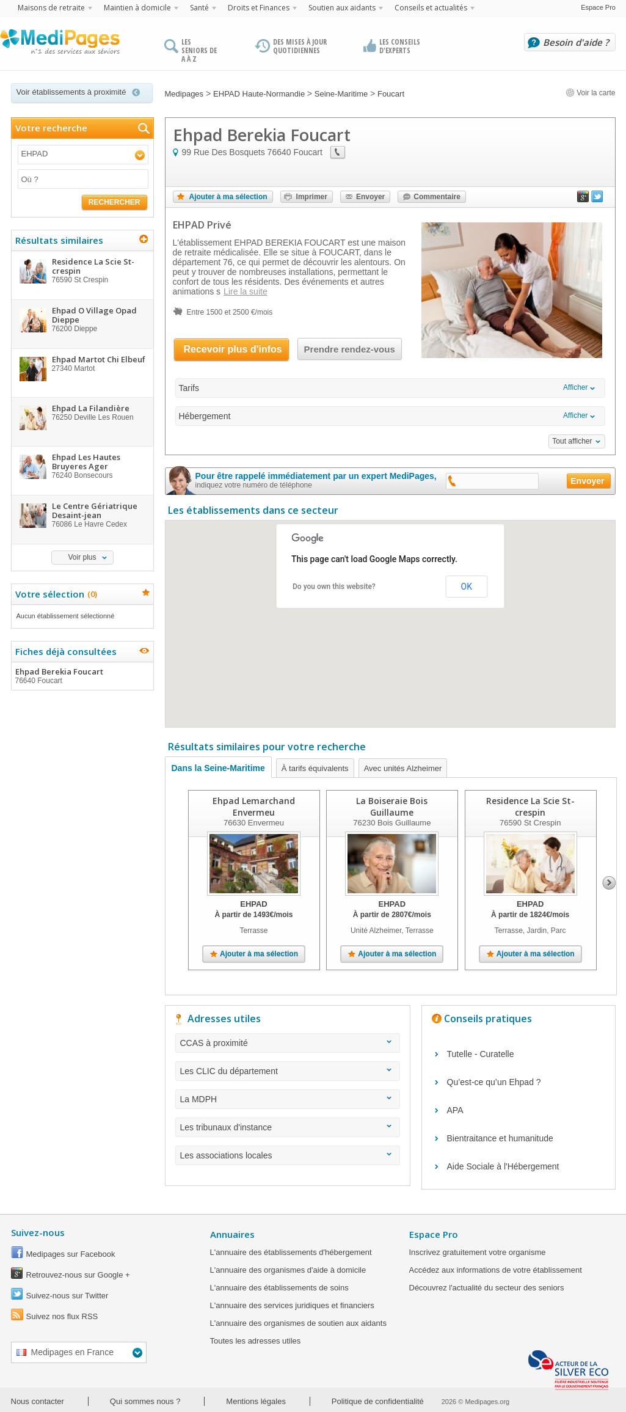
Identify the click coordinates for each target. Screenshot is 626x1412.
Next (609, 883)
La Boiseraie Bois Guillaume (392, 806)
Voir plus (82, 557)
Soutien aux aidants (342, 7)
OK (466, 586)
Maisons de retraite (51, 7)
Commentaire (436, 196)
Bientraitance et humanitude (500, 1138)
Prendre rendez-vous (349, 349)
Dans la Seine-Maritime (218, 768)
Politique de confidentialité (378, 1401)
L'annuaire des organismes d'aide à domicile (288, 1270)
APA (455, 1110)
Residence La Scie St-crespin (530, 806)
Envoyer (370, 196)
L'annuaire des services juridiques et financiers (292, 1305)
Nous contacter (37, 1401)
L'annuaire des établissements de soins (279, 1287)
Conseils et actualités (431, 7)
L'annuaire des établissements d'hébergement (291, 1252)
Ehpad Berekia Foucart (81, 676)
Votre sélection (54, 594)
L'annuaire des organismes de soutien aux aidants (298, 1323)
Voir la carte (591, 93)
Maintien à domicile (137, 7)
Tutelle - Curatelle (480, 1054)
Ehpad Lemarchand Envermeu (254, 806)
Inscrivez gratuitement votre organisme (477, 1252)
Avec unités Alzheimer (403, 768)
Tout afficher (572, 441)
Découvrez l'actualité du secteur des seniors (486, 1287)
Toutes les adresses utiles (255, 1340)
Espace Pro (598, 7)
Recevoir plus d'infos (233, 349)
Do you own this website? (334, 586)
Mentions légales (256, 1401)
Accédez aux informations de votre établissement (495, 1270)
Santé (199, 7)
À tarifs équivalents (315, 768)
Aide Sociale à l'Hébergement (503, 1166)
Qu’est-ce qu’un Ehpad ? (494, 1082)
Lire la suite (246, 291)
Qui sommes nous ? (145, 1401)
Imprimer (311, 196)
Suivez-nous (38, 1232)
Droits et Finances (258, 7)
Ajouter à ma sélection (228, 196)
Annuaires (232, 1234)
